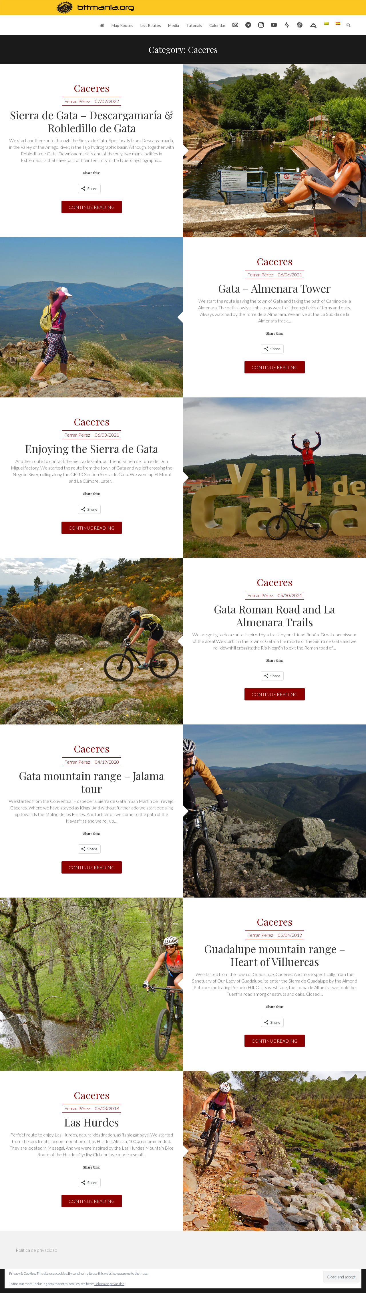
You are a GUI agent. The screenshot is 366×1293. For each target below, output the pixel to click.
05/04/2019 (290, 935)
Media (173, 25)
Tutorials (194, 25)
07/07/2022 (107, 101)
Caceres (92, 88)
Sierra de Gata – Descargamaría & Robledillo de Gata (92, 121)
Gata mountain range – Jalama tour (91, 782)
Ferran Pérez (77, 101)
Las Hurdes (91, 1122)
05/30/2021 (290, 595)
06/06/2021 (290, 274)
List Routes (150, 25)
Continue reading (92, 207)
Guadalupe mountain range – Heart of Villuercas (274, 955)
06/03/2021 (107, 434)
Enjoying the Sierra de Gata (91, 448)
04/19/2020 (107, 762)
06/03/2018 (107, 1108)
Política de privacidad (36, 1250)
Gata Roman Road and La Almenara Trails (274, 615)
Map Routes (122, 25)
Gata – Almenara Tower (274, 288)
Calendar (217, 25)
